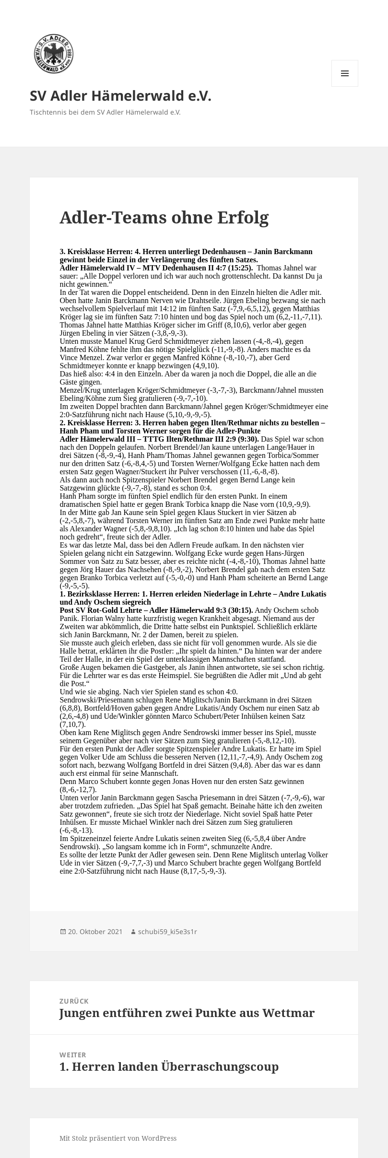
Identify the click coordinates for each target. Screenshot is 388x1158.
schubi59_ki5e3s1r (167, 931)
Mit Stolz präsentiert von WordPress (117, 1138)
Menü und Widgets (345, 86)
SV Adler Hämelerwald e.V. (121, 95)
